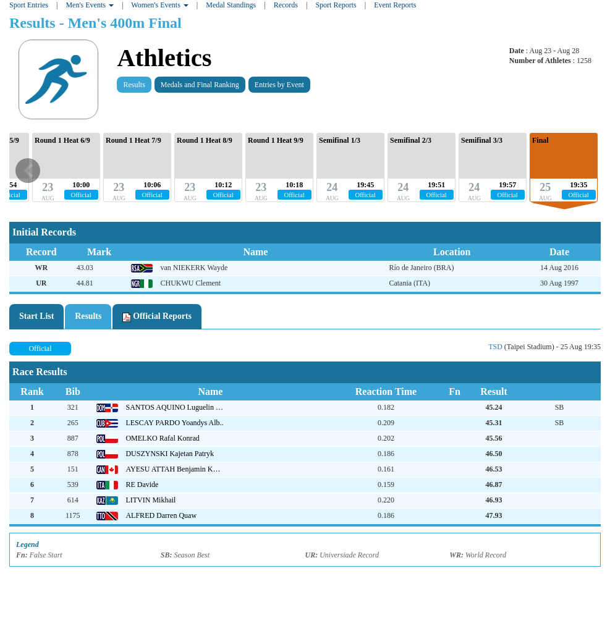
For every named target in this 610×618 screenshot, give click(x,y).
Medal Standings (231, 5)
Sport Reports (335, 5)
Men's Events (90, 5)
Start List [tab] (36, 316)
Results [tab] (88, 316)
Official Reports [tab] (157, 316)
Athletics (164, 58)
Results (134, 84)
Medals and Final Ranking (200, 84)
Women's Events (160, 5)
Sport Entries (28, 5)
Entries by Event (279, 84)
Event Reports (395, 5)
